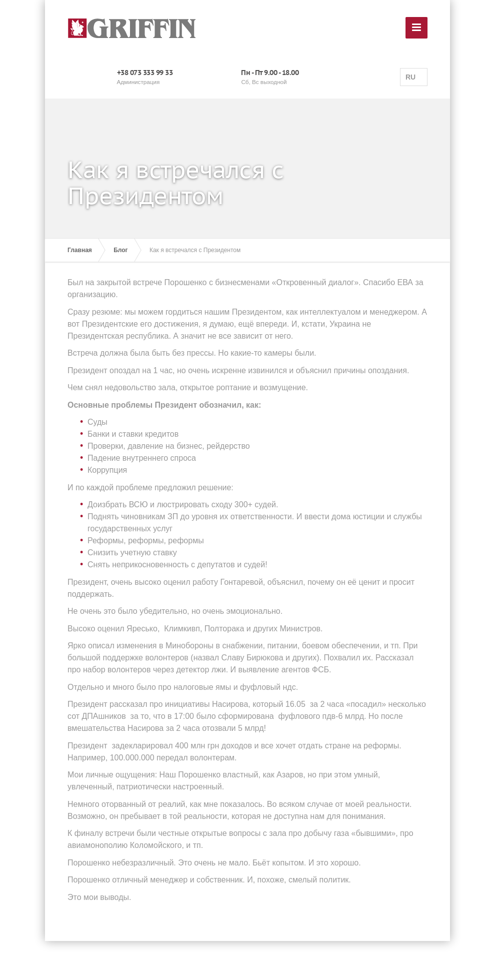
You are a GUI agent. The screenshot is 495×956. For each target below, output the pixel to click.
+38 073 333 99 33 (145, 72)
